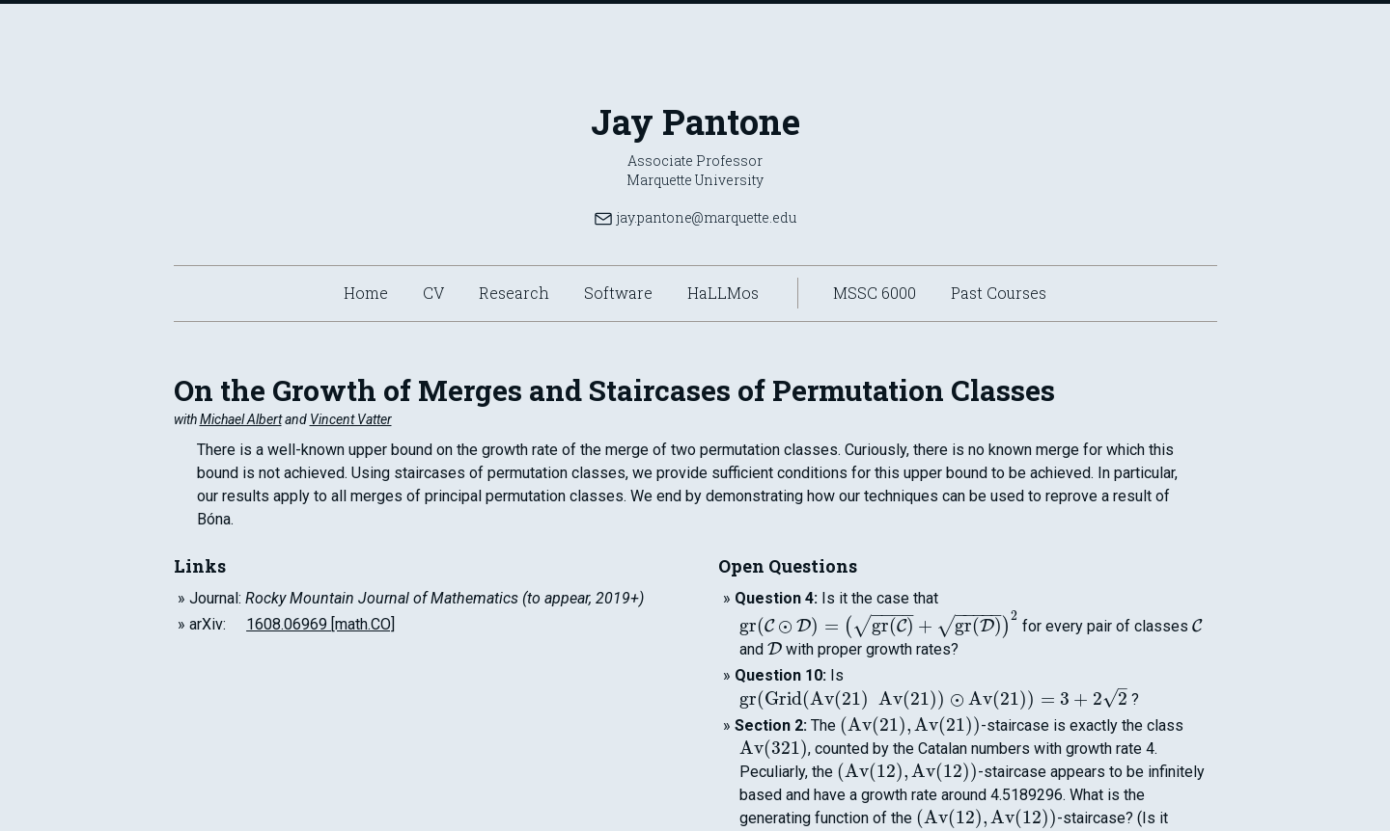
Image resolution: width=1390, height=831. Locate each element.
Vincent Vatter (351, 419)
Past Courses (998, 292)
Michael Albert (241, 419)
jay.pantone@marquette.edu (695, 218)
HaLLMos (723, 292)
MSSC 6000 (874, 292)
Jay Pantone (695, 121)
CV (433, 292)
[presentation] (878, 626)
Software (618, 292)
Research (514, 292)
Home (366, 292)
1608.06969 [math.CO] (320, 624)
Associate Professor (695, 160)
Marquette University (695, 180)
